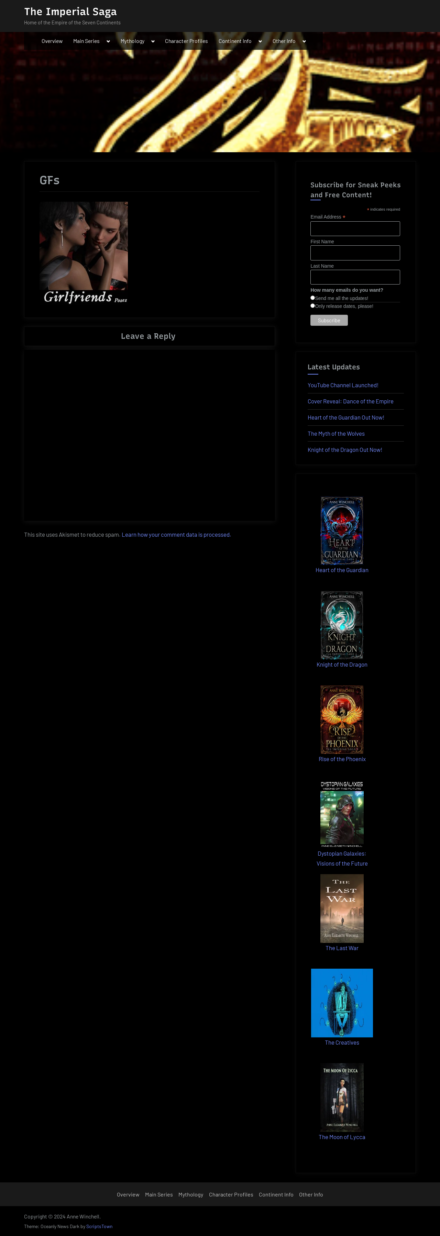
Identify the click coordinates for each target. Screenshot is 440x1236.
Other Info (284, 40)
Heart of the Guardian (342, 569)
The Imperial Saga (70, 11)
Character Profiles (186, 40)
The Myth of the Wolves (336, 433)
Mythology (132, 40)
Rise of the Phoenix (342, 758)
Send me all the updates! (341, 298)
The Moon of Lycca (342, 1136)
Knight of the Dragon (342, 664)
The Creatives (342, 1042)
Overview (52, 40)
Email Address (327, 217)
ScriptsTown (99, 1226)
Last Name (322, 266)
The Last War (342, 947)
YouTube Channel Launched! (343, 384)
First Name (322, 241)
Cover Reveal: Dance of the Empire (351, 401)
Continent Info (235, 40)
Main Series (86, 40)
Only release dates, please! (344, 306)
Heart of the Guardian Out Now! (346, 417)
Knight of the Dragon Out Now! (345, 449)
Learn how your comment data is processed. (176, 534)
